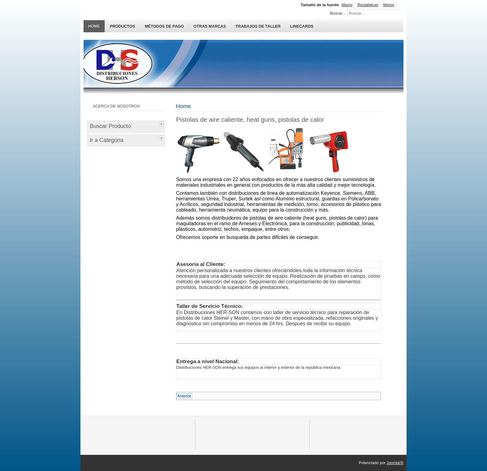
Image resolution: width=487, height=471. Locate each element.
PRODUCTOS (122, 26)
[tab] (162, 123)
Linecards (301, 26)
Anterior (184, 396)
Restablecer (367, 4)
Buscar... (337, 13)
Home (94, 26)
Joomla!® (395, 462)
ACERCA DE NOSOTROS (116, 106)
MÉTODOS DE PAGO (164, 26)
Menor (388, 4)
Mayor (347, 4)
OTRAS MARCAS (209, 26)
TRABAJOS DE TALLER (258, 26)
